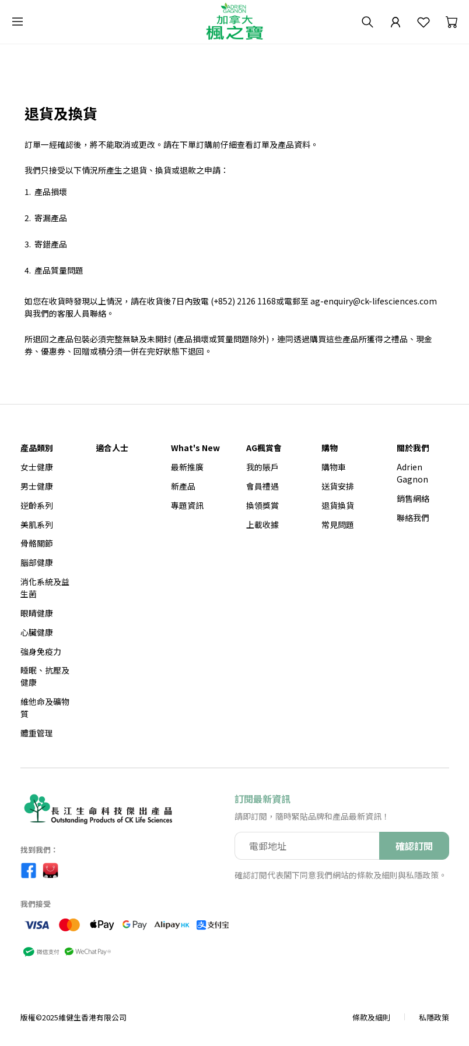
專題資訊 (187, 505)
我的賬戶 (262, 467)
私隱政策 (434, 1017)
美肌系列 (36, 524)
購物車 (333, 467)
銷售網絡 (413, 498)
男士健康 (36, 486)
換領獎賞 (262, 505)
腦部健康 (36, 562)
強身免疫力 (40, 651)
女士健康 (36, 467)
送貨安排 (337, 486)
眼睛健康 (36, 613)
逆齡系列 (36, 505)
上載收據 (262, 524)
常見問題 (337, 524)
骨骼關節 (36, 543)
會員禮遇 (262, 486)
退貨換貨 (337, 505)
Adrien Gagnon (412, 473)
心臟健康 (36, 632)
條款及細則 (371, 1017)
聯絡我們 (413, 517)
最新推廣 (187, 467)
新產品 (183, 486)
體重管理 (36, 733)
